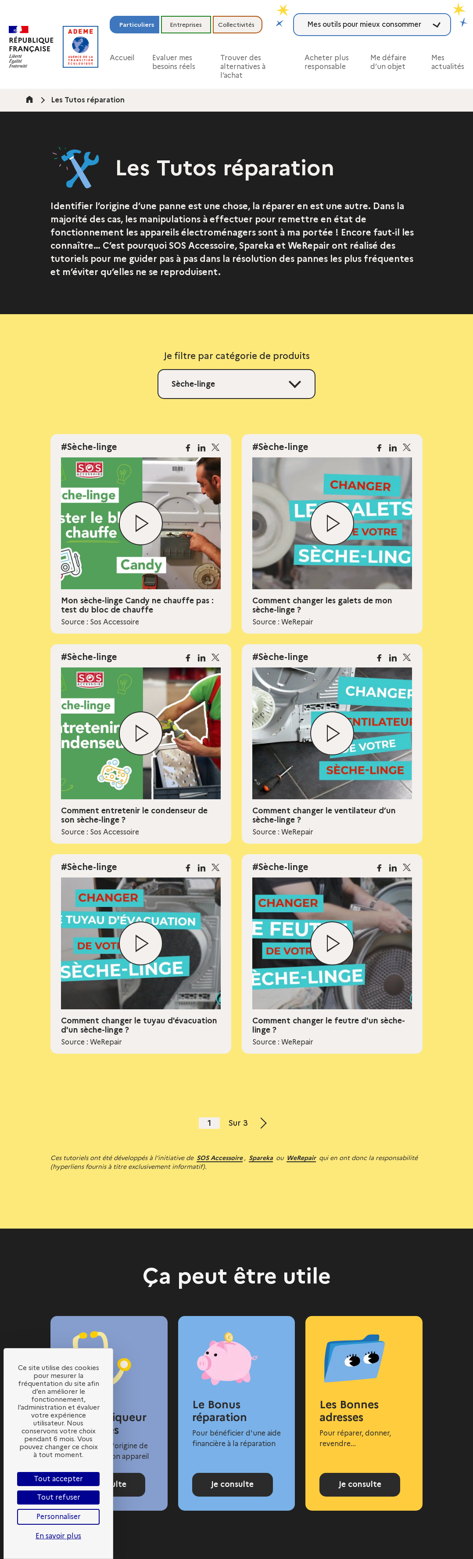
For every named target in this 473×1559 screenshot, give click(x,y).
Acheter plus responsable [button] (327, 62)
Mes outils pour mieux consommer (364, 24)
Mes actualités (447, 62)
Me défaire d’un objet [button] (388, 62)
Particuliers (136, 25)
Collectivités (236, 25)
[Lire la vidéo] (141, 523)
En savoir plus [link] (58, 1536)
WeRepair (301, 1158)
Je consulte (232, 1484)
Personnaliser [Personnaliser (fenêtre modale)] (58, 1516)
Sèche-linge (193, 384)
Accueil (122, 58)
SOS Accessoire (220, 1158)
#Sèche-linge (89, 447)
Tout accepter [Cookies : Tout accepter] (58, 1479)
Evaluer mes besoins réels (173, 62)
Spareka (261, 1158)
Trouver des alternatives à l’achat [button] (242, 67)
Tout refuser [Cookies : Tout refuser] (58, 1497)
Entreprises (186, 25)
